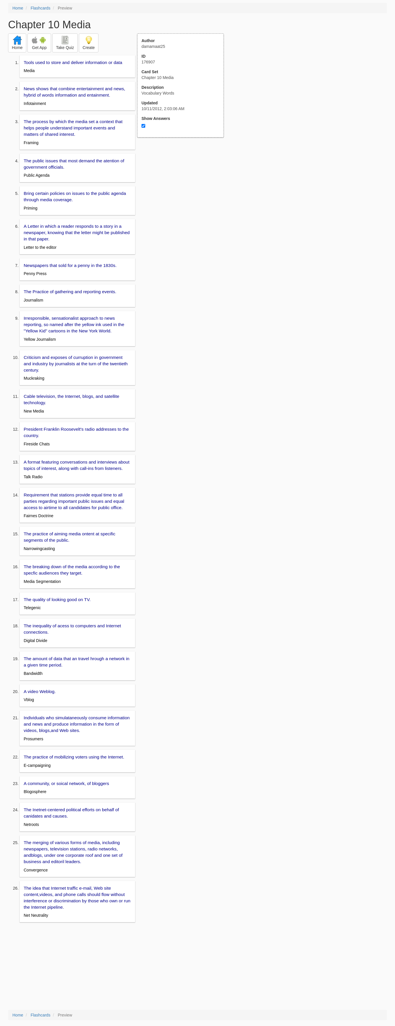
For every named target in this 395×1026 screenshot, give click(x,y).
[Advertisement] (183, 194)
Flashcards (40, 8)
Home (17, 8)
